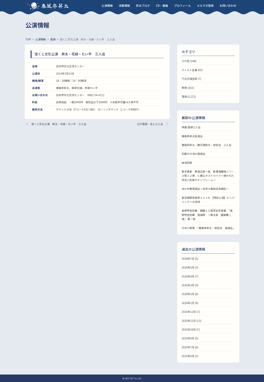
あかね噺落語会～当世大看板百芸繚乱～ (205, 189)
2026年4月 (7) (190, 276)
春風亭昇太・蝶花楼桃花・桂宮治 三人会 (206, 145)
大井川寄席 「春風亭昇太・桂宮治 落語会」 (208, 228)
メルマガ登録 (205, 5)
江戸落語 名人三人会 (150, 124)
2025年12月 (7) (191, 312)
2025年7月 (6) (190, 347)
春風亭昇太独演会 (192, 136)
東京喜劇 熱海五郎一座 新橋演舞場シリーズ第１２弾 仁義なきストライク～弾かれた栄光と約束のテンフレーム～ (208, 176)
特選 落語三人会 (191, 127)
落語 (184, 96)
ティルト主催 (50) (192, 70)
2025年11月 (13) (191, 321)
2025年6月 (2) (190, 356)
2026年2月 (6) (190, 294)
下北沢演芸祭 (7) (191, 79)
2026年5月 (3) (190, 267)
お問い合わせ (228, 5)
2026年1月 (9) (190, 303)
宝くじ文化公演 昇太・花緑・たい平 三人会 (58, 124)
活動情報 (124, 5)
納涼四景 (187, 163)
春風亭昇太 (55, 5)
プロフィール (182, 5)
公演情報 (107, 5)
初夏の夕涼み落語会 (193, 154)
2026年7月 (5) (190, 258)
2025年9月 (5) (190, 338)
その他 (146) (189, 61)
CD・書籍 (162, 5)
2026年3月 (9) (190, 285)
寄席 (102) (188, 88)
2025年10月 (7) (191, 329)
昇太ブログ (143, 5)
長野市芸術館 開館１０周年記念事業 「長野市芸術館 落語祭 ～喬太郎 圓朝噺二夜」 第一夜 (207, 215)
